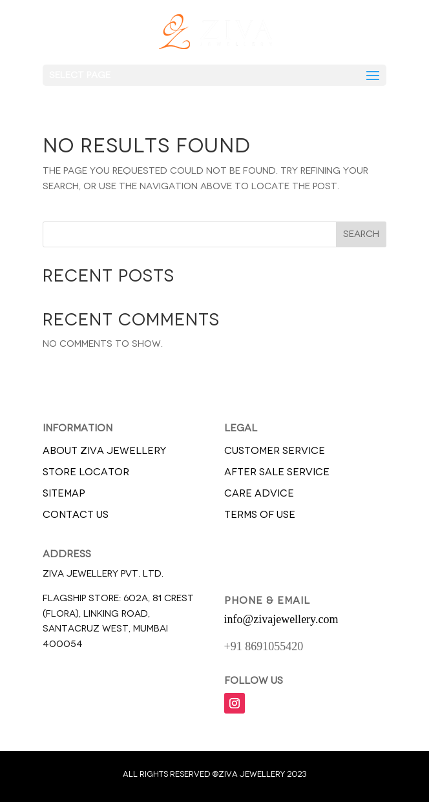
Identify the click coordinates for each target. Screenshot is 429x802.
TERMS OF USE (259, 514)
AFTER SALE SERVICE (277, 472)
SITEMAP (64, 493)
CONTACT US (76, 514)
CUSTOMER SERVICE (274, 451)
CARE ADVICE (259, 493)
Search (361, 234)
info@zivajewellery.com (281, 619)
